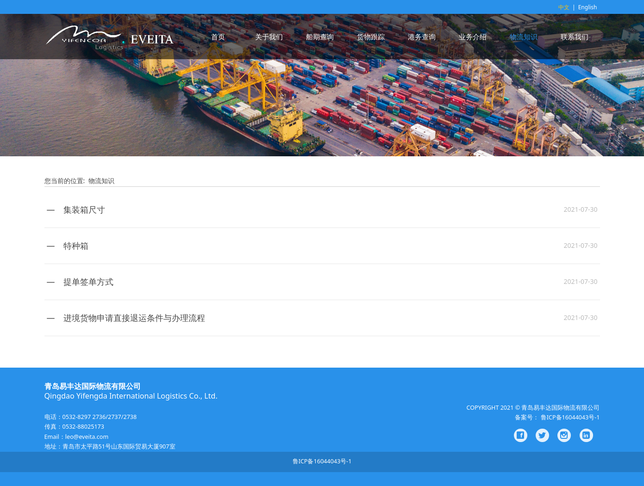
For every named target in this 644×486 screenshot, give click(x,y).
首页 (218, 36)
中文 (563, 7)
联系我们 (574, 36)
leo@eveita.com (86, 437)
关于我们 (269, 36)
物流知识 (524, 36)
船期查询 (320, 36)
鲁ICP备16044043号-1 (322, 461)
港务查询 (422, 36)
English (587, 7)
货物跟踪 (371, 36)
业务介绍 (473, 36)
